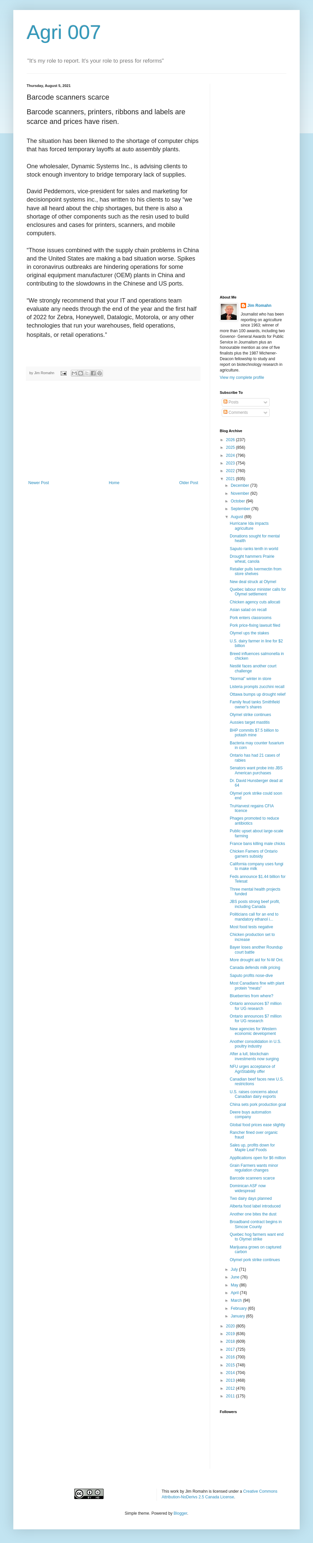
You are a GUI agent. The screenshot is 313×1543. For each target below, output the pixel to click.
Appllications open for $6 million (258, 1158)
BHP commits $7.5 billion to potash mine (254, 732)
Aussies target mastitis (250, 722)
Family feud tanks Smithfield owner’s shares (255, 704)
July (235, 1269)
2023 (231, 463)
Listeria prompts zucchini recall (257, 686)
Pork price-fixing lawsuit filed (255, 625)
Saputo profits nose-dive (251, 975)
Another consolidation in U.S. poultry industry (255, 1044)
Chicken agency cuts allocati (255, 602)
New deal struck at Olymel (253, 581)
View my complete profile (242, 377)
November (240, 493)
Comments (235, 412)
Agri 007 (64, 32)
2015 (231, 1365)
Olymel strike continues (250, 714)
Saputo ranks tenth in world (254, 548)
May (235, 1285)
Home (114, 482)
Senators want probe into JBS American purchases (256, 770)
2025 (231, 447)
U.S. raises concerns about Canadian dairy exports (254, 1094)
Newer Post (38, 482)
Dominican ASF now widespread (248, 1188)
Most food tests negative (251, 927)
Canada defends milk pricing (255, 967)
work (174, 1491)
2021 (231, 478)
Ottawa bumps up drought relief (257, 694)
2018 (231, 1341)
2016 (231, 1357)
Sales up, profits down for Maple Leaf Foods (252, 1147)
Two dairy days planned (251, 1198)
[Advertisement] (113, 430)
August (237, 516)
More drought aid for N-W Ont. (256, 960)
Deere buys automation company (250, 1114)
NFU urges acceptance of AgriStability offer (252, 1069)
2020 (231, 1326)
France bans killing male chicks (257, 843)
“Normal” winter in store (250, 678)
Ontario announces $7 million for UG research (255, 1006)
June (235, 1277)
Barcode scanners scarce (252, 1178)
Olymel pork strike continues (255, 1259)
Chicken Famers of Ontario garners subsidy (253, 853)
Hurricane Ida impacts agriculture (249, 525)
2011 (231, 1396)
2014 (231, 1372)
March (237, 1300)
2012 (231, 1388)
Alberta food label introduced (255, 1206)
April (235, 1292)
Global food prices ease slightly (257, 1125)
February (239, 1308)
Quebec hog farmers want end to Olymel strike (256, 1236)
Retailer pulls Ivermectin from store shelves (255, 571)
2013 (231, 1380)
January (238, 1316)
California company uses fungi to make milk (256, 866)
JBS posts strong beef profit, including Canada (255, 904)
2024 (231, 455)
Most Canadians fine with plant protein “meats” (257, 985)
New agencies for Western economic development (253, 1031)
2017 (231, 1349)
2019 (231, 1333)
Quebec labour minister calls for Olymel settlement (258, 591)
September (241, 508)
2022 (231, 470)
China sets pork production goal (258, 1104)
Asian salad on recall (248, 609)
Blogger (180, 1513)
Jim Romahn (259, 305)
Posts (230, 402)
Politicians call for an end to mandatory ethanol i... (254, 916)
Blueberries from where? (251, 996)
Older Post (188, 482)
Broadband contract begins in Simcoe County (256, 1224)
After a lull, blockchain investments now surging (254, 1056)
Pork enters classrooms (250, 617)
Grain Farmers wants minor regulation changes (254, 1167)
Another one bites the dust (253, 1214)
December (240, 485)
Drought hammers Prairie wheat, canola (252, 558)
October (238, 501)
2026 (231, 439)
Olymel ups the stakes (249, 633)
